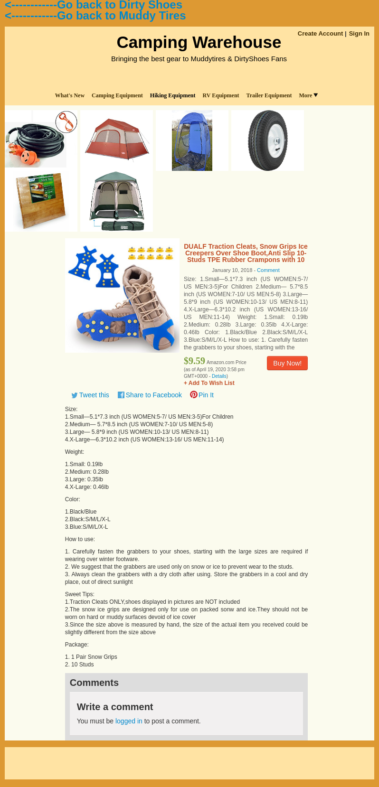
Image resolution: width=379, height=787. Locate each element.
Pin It (206, 395)
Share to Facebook (154, 395)
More (308, 95)
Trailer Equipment (269, 95)
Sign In (359, 33)
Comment (268, 270)
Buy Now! (287, 363)
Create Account (320, 33)
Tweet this (94, 395)
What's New (70, 95)
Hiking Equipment (173, 95)
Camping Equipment (117, 95)
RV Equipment (221, 95)
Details (219, 376)
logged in (128, 721)
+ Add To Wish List (209, 383)
